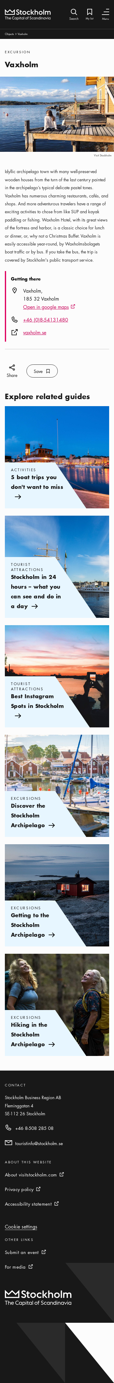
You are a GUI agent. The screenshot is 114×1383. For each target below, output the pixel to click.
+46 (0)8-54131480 (45, 319)
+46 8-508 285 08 (34, 1128)
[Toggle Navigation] (105, 12)
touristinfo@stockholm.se (39, 1143)
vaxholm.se (34, 332)
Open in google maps (49, 307)
